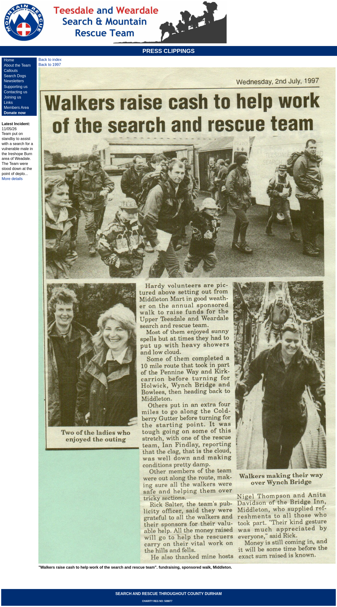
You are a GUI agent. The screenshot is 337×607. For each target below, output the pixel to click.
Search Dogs (15, 76)
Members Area (16, 107)
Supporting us (16, 87)
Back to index (49, 60)
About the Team (17, 65)
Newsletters (14, 81)
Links (8, 102)
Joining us (12, 97)
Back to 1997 (49, 65)
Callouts (11, 71)
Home (9, 60)
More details (12, 179)
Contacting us (15, 92)
